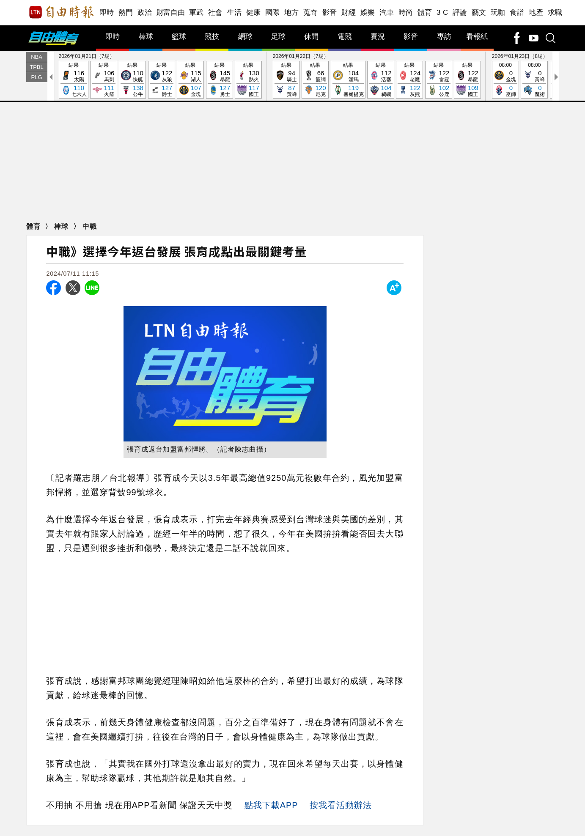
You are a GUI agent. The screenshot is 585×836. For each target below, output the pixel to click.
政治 (144, 12)
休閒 (311, 37)
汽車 (386, 12)
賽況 (378, 37)
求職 (555, 12)
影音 (329, 12)
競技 (212, 37)
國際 (272, 12)
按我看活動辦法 (341, 805)
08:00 (505, 80)
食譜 (517, 12)
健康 (253, 12)
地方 (291, 12)
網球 (245, 37)
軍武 (196, 12)
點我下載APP (271, 805)
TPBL (37, 67)
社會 (215, 12)
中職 (89, 226)
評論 (460, 12)
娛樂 (367, 12)
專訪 (444, 37)
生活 (234, 12)
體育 (424, 12)
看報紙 (477, 37)
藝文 (479, 12)
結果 (73, 80)
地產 (536, 12)
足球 (278, 37)
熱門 (125, 12)
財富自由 (171, 12)
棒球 (146, 37)
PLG (36, 77)
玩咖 (498, 12)
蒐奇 (310, 12)
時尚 (405, 12)
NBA (36, 57)
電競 (345, 37)
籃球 (179, 37)
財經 (348, 12)
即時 (106, 12)
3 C (442, 12)
